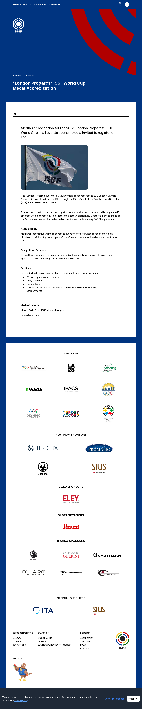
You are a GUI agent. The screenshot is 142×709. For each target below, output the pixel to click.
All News (17, 638)
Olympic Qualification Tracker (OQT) (55, 645)
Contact (84, 648)
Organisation (86, 638)
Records (42, 641)
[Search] (120, 4)
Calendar (17, 641)
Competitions (19, 645)
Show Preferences (114, 698)
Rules (83, 645)
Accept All (133, 698)
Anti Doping (85, 641)
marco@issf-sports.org (33, 315)
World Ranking (45, 638)
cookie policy (21, 700)
